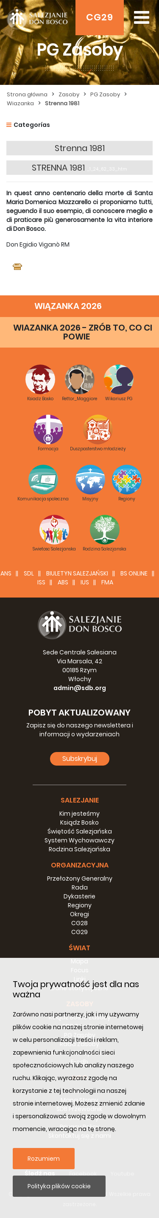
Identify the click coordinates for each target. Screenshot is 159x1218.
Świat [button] (79, 948)
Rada (80, 887)
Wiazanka (20, 103)
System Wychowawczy (79, 840)
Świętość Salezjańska (79, 831)
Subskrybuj (79, 758)
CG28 (79, 923)
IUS (85, 582)
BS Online (134, 573)
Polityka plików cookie (59, 1186)
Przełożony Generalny (79, 878)
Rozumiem (44, 1158)
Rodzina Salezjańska (79, 849)
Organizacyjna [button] (80, 865)
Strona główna (27, 94)
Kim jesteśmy (79, 813)
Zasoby (69, 94)
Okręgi (79, 914)
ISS (41, 582)
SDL (29, 573)
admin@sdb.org (79, 688)
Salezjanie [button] (80, 800)
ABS (63, 582)
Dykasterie (79, 896)
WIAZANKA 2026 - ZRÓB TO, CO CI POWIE (82, 332)
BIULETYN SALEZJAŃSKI (77, 573)
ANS (5, 573)
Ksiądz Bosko (79, 822)
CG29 (99, 17)
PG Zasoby (105, 94)
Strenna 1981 (62, 103)
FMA (107, 582)
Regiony (80, 905)
